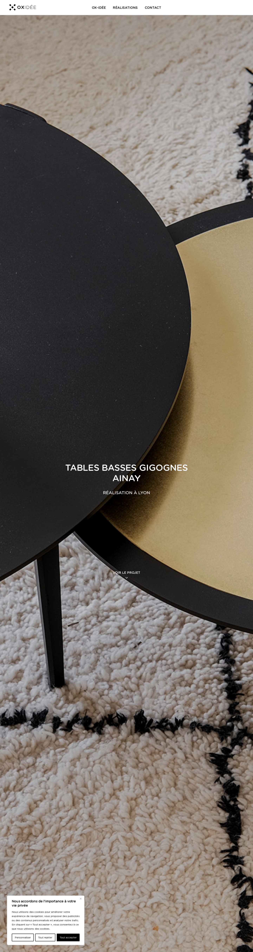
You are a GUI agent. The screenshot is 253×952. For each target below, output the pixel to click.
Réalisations (125, 7)
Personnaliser (23, 937)
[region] (45, 920)
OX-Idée (99, 7)
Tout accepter (68, 937)
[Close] (81, 898)
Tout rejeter (45, 937)
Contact (153, 7)
